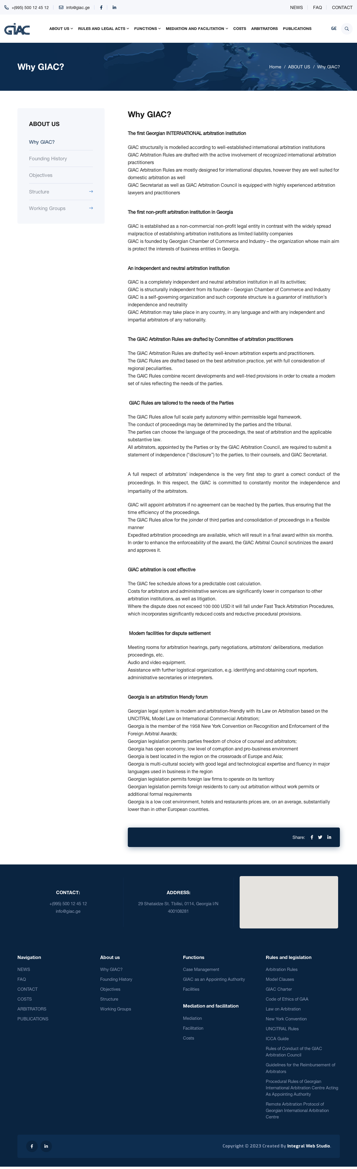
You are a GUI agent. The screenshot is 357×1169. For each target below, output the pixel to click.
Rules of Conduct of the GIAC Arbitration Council (294, 1053)
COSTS (239, 28)
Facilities (191, 989)
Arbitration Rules (282, 969)
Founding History (48, 158)
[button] (289, 898)
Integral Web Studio (308, 1149)
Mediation (192, 1018)
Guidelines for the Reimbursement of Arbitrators (301, 1069)
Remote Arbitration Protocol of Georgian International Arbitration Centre (298, 1112)
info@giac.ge (79, 7)
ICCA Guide (277, 1039)
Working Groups (47, 208)
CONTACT (342, 7)
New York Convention (287, 1019)
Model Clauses (280, 979)
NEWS (296, 7)
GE (334, 28)
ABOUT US (59, 28)
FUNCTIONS (145, 28)
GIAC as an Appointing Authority (214, 979)
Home (275, 67)
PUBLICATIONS (297, 28)
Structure (39, 191)
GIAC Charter (279, 989)
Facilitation (193, 1028)
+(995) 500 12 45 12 (30, 7)
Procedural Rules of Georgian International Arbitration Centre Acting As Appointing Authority (302, 1089)
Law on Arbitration (283, 1009)
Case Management (201, 969)
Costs (189, 1038)
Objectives (41, 175)
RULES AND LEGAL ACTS (101, 28)
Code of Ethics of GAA (288, 999)
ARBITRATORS (264, 28)
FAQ (317, 7)
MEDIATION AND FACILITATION (195, 28)
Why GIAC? (328, 67)
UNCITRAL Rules (282, 1029)
